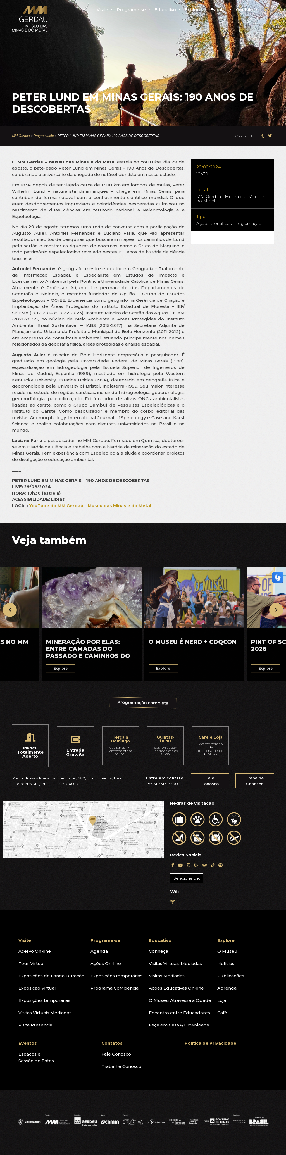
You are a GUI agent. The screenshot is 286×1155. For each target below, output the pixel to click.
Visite (24, 940)
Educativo (160, 940)
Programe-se (105, 940)
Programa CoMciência (114, 988)
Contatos (112, 1043)
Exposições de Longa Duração (51, 975)
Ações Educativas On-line (176, 988)
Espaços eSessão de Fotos (36, 1057)
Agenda (99, 951)
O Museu (227, 951)
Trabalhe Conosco (255, 781)
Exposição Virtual (37, 988)
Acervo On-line (34, 951)
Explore (226, 940)
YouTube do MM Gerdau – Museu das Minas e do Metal (90, 505)
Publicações (230, 975)
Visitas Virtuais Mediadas (45, 1012)
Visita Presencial (36, 1025)
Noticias (225, 963)
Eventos (27, 1043)
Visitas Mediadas (167, 975)
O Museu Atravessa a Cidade (180, 1000)
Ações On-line (105, 963)
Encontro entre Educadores (179, 1012)
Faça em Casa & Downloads (179, 1025)
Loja (221, 1000)
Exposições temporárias (44, 1000)
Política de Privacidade (210, 1043)
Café (222, 1012)
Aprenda (227, 988)
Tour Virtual (31, 963)
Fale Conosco (210, 781)
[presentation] (10, 610)
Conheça (158, 951)
